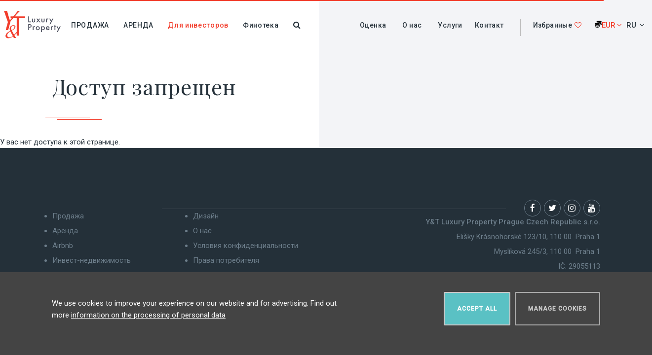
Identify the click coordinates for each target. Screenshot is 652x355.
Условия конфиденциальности (245, 245)
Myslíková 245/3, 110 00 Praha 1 (547, 251)
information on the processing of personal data (148, 315)
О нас (412, 25)
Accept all (477, 308)
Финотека (261, 25)
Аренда (138, 25)
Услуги (450, 25)
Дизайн (206, 216)
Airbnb (62, 245)
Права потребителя (226, 260)
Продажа (90, 25)
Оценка (373, 25)
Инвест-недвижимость (91, 260)
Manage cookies (557, 308)
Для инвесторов (198, 25)
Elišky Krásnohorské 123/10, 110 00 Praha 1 (528, 236)
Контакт (489, 25)
